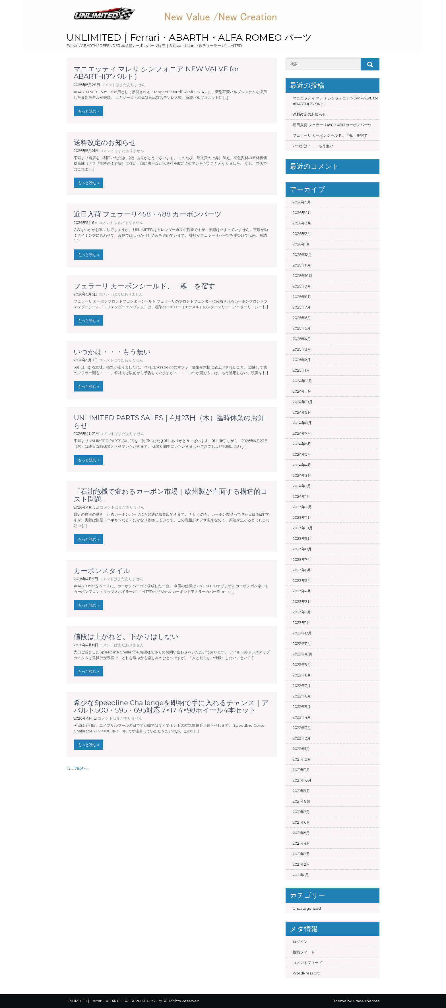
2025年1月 (301, 370)
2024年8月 (302, 422)
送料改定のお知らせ (105, 142)
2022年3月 (302, 727)
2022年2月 (302, 738)
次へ (84, 768)
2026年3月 (302, 223)
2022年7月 (302, 685)
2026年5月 (302, 202)
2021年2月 (301, 864)
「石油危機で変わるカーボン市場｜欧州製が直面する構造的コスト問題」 (171, 495)
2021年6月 (301, 822)
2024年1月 (301, 496)
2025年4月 (302, 338)
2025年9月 (302, 286)
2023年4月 (302, 591)
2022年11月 (302, 643)
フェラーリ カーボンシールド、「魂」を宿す (148, 286)
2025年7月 (302, 307)
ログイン (300, 941)
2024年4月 (302, 465)
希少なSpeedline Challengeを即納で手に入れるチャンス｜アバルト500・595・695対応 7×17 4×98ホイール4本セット (171, 706)
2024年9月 (302, 412)
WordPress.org (306, 973)
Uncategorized (307, 908)
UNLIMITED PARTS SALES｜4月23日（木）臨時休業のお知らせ (169, 421)
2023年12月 (302, 507)
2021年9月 (301, 790)
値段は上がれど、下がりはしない (126, 636)
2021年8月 (301, 801)
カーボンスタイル (102, 571)
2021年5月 (301, 832)
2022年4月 (302, 717)
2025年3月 (302, 349)
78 (77, 768)
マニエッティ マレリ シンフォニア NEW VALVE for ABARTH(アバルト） (156, 72)
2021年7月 (301, 811)
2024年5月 (302, 454)
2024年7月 (302, 433)
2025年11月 (302, 265)
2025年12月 (302, 254)
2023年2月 (302, 612)
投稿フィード (304, 952)
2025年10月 (302, 275)
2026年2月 (302, 233)
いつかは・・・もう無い (112, 352)
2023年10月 (303, 528)
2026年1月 (301, 244)
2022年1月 (301, 748)
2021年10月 (302, 780)
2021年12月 (302, 759)
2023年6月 (302, 570)
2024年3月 (302, 475)
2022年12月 (302, 633)
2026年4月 (302, 212)
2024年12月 (302, 380)
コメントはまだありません (123, 84)
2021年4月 (301, 843)
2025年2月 (302, 359)
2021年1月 (301, 874)
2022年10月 (302, 654)
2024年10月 (303, 401)
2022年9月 (302, 664)
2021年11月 (301, 769)
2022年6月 (302, 696)
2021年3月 (301, 853)
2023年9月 (302, 538)
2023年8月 (302, 549)
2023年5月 (302, 580)
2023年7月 (302, 559)
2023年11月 (302, 517)
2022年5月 (302, 706)
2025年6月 (302, 317)
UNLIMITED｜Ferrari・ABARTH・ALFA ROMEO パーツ (189, 37)
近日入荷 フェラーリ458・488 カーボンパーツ (148, 214)
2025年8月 (302, 296)
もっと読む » (88, 111)
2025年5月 (302, 328)
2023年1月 (301, 622)
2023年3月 (302, 601)
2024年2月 (302, 486)
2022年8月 (302, 675)
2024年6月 (302, 443)
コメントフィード (307, 962)
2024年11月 (302, 391)
